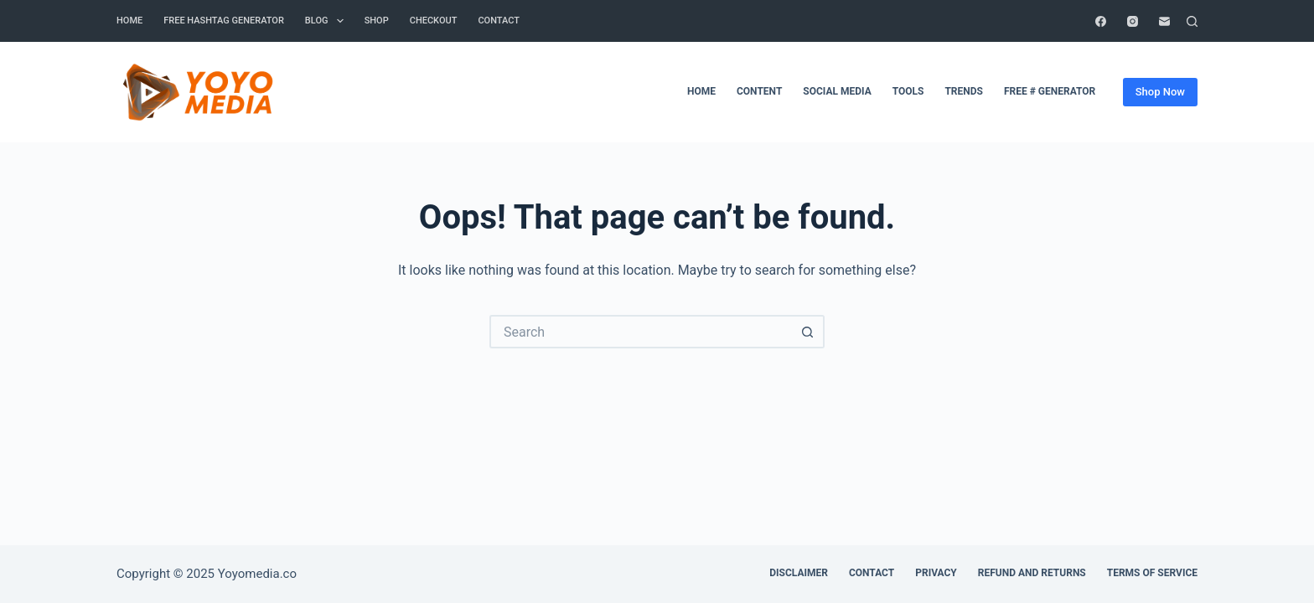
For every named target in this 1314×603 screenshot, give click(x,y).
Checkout (434, 20)
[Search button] (808, 331)
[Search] (1192, 21)
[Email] (1164, 21)
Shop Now (1160, 91)
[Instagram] (1132, 21)
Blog (327, 21)
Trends (963, 91)
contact (499, 20)
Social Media (837, 91)
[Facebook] (1100, 21)
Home (129, 20)
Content (759, 91)
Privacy (936, 573)
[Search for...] (640, 331)
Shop (377, 20)
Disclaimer (798, 573)
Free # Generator (1049, 91)
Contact (871, 573)
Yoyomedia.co (257, 573)
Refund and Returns (1032, 573)
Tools (908, 91)
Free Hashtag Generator (223, 20)
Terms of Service (1152, 573)
